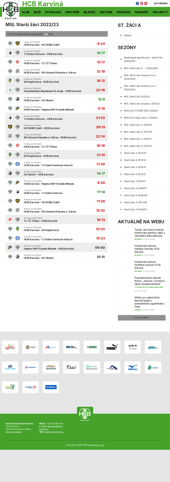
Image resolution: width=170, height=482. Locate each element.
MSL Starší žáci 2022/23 (137, 96)
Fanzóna (123, 12)
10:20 (100, 229)
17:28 (100, 164)
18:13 (101, 220)
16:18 (101, 146)
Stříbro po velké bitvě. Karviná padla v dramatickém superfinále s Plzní (150, 302)
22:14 (100, 136)
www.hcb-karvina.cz (54, 432)
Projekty (160, 12)
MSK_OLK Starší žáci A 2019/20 (141, 117)
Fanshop (141, 12)
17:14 (101, 192)
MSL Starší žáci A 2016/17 (138, 139)
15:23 (100, 238)
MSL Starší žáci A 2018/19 (138, 124)
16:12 (101, 81)
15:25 (100, 211)
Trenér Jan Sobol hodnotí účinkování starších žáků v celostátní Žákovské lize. (150, 232)
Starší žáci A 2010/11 (135, 181)
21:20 (100, 118)
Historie (106, 12)
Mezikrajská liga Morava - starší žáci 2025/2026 (143, 59)
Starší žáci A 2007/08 (135, 202)
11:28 (101, 201)
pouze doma (22, 34)
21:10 (101, 155)
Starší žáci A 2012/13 (135, 167)
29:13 (100, 127)
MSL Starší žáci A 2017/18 (138, 131)
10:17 (101, 53)
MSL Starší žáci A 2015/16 (138, 146)
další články (142, 318)
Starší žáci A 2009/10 (135, 188)
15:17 (101, 62)
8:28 (101, 183)
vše (46, 34)
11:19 (101, 109)
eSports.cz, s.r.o (97, 445)
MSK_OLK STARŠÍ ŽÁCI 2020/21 (141, 110)
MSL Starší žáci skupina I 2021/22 (142, 103)
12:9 (101, 99)
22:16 (100, 90)
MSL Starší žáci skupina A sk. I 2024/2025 (140, 77)
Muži (37, 12)
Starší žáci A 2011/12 (135, 174)
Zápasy (128, 35)
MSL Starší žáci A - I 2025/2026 (141, 68)
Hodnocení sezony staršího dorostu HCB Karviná (147, 248)
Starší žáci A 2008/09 (135, 195)
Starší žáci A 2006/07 (135, 209)
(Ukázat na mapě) (13, 432)
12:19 (101, 71)
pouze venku (36, 34)
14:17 (101, 173)
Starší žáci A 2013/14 (135, 160)
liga (51, 34)
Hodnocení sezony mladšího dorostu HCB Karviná (148, 264)
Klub (25, 12)
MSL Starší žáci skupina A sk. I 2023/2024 (140, 88)
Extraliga (53, 12)
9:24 (101, 44)
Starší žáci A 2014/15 (135, 153)
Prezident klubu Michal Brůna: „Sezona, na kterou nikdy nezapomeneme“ (150, 280)
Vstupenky (159, 3)
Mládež (89, 12)
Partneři (72, 12)
